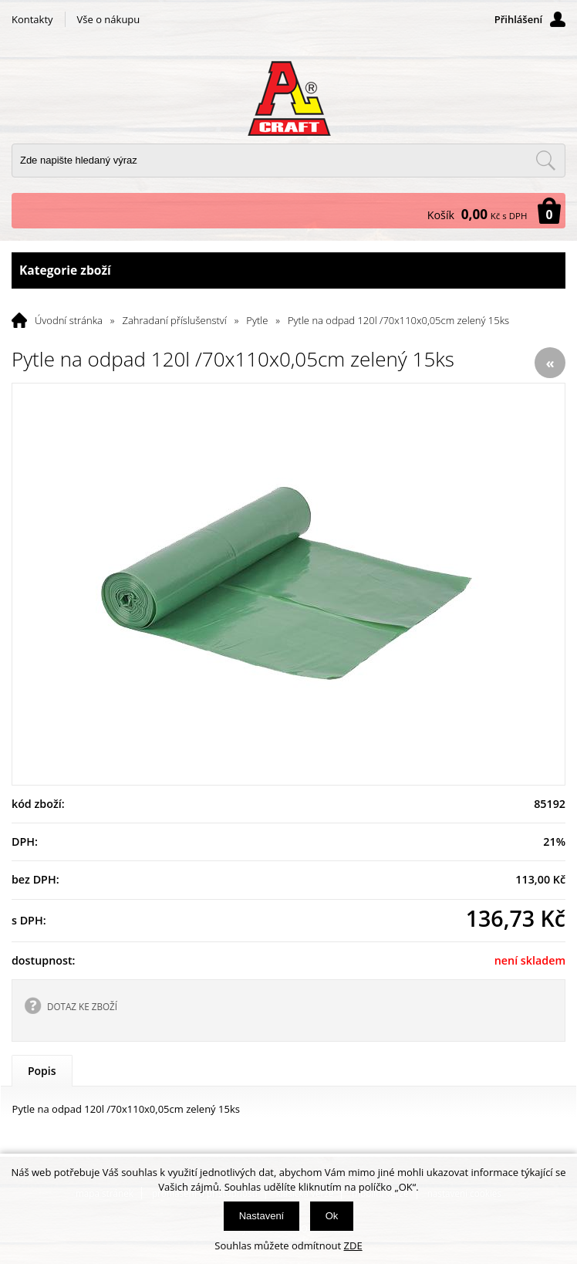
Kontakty (32, 19)
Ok (332, 1216)
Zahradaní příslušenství (175, 320)
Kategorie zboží (288, 270)
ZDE (353, 1245)
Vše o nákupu (108, 19)
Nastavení (262, 1216)
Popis (42, 1070)
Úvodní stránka (69, 320)
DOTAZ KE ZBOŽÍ (82, 1006)
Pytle (257, 320)
